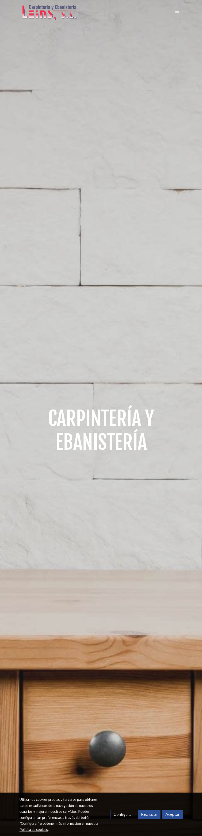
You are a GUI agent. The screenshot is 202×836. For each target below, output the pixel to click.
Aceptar (172, 814)
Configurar (123, 814)
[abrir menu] (177, 12)
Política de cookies (33, 829)
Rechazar (149, 814)
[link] (49, 12)
